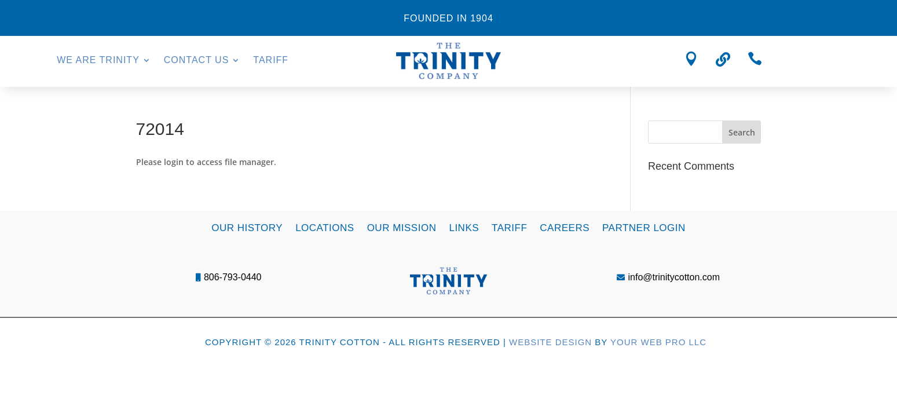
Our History (247, 227)
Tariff (270, 60)
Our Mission (402, 227)
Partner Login (644, 227)
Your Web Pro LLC (658, 342)
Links (464, 227)
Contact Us (196, 60)
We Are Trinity (98, 60)
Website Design (550, 342)
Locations (324, 227)
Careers (565, 227)
